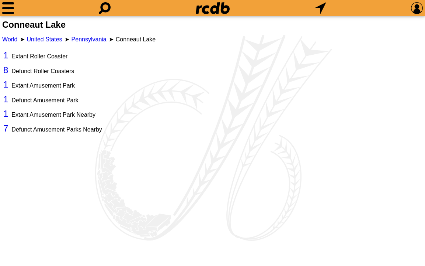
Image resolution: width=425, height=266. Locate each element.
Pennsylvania (89, 39)
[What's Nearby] (320, 8)
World (10, 39)
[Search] (105, 8)
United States (44, 39)
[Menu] (8, 8)
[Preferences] (417, 8)
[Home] (213, 8)
